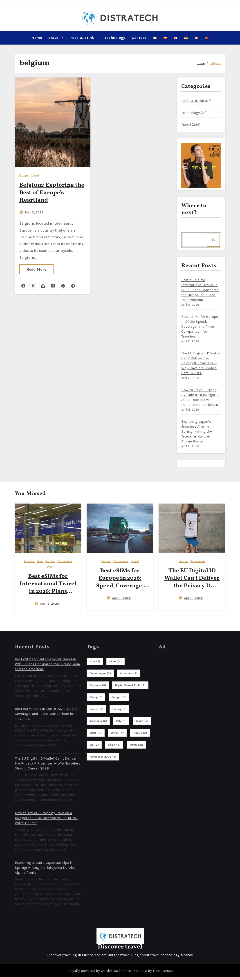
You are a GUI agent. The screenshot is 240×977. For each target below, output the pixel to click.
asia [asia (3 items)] (95, 661)
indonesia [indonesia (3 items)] (98, 720)
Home (36, 37)
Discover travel (120, 946)
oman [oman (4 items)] (117, 732)
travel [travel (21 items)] (136, 744)
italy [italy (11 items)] (121, 720)
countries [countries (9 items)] (128, 673)
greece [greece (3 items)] (96, 709)
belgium (215, 63)
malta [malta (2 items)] (96, 732)
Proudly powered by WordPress (93, 970)
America (29, 560)
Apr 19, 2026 (49, 603)
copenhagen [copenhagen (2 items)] (100, 673)
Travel (56, 37)
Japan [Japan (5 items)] (142, 720)
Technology (115, 37)
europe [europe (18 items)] (119, 697)
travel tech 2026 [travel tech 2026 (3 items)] (103, 756)
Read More (36, 269)
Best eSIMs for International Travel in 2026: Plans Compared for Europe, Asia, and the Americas (200, 290)
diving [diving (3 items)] (96, 697)
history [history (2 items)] (119, 709)
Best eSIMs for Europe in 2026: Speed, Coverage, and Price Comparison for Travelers (199, 326)
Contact (139, 37)
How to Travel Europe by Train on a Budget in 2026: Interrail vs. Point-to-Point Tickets (46, 818)
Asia (40, 560)
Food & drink (84, 37)
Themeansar (162, 970)
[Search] (213, 239)
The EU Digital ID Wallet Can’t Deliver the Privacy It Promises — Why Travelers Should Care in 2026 (201, 363)
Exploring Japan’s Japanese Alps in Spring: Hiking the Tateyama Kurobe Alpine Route (196, 431)
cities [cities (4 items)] (115, 661)
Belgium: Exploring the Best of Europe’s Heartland (51, 192)
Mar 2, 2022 (34, 212)
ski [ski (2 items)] (94, 744)
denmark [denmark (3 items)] (98, 685)
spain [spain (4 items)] (114, 744)
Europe (24, 175)
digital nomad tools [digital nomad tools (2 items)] (130, 685)
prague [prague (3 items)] (140, 732)
